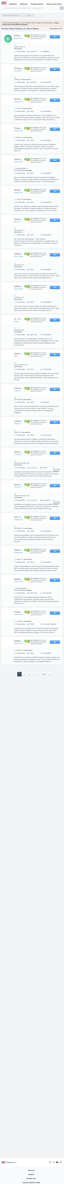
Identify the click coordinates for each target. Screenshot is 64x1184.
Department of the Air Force (23, 38)
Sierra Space (18, 256)
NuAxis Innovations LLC (22, 581)
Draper (16, 321)
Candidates (13, 4)
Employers (24, 4)
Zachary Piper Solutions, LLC (24, 101)
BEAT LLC (17, 221)
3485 (44, 674)
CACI (16, 356)
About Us (31, 1170)
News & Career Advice (54, 4)
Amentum (17, 391)
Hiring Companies (37, 4)
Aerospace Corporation (22, 71)
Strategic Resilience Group (23, 519)
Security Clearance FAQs (31, 1182)
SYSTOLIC (18, 454)
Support (31, 1174)
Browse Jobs (31, 1178)
